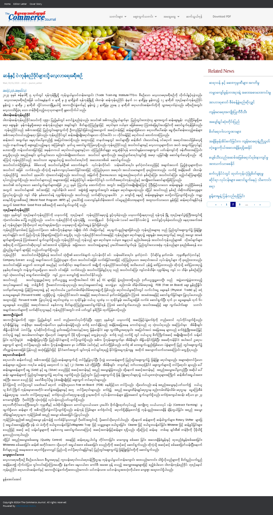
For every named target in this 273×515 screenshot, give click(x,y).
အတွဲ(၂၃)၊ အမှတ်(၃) (15, 90)
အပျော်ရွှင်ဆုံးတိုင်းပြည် (224, 122)
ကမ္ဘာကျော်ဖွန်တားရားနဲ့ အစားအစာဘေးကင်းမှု (240, 92)
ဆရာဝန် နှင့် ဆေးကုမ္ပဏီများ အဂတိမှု (234, 83)
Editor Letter (20, 4)
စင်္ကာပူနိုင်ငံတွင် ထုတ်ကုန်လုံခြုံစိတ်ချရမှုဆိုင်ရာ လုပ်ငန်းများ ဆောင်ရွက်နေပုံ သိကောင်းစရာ (240, 180)
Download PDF (222, 16)
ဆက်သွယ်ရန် (194, 16)
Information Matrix (26, 506)
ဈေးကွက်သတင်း (143, 16)
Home (7, 4)
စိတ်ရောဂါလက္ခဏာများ (225, 131)
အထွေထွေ (169, 16)
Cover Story (36, 4)
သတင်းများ (115, 16)
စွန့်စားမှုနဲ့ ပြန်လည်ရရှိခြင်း (227, 196)
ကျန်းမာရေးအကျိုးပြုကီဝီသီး (228, 112)
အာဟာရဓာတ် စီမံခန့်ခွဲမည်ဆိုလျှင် (232, 102)
